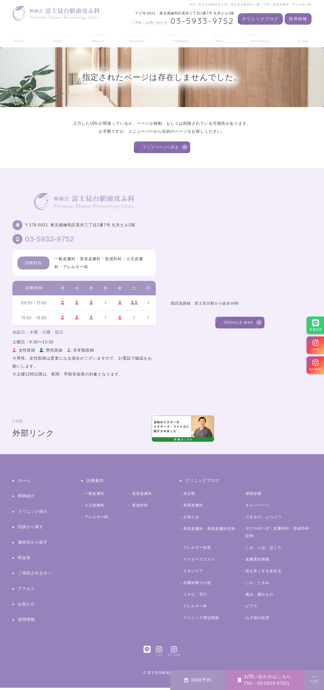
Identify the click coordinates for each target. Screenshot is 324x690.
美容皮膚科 (142, 496)
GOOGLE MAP (238, 326)
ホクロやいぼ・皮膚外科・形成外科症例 (277, 534)
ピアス (251, 608)
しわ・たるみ (257, 585)
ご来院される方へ (260, 38)
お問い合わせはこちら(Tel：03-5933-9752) (264, 680)
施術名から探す (181, 38)
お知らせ (26, 606)
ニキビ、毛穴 (195, 597)
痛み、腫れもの (259, 597)
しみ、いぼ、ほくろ (263, 550)
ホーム (18, 38)
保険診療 (253, 496)
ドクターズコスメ (199, 562)
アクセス (303, 38)
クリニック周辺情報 (201, 620)
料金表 (219, 38)
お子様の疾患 (257, 620)
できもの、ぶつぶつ (263, 519)
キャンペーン (257, 507)
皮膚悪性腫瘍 (257, 562)
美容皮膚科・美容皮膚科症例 (209, 531)
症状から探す (136, 38)
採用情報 (298, 19)
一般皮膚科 (94, 496)
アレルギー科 (96, 519)
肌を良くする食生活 (263, 573)
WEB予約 (197, 680)
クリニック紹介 (57, 38)
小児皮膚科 (94, 507)
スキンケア (193, 573)
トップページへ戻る (160, 148)
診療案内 (97, 38)
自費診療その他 (197, 585)
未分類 (189, 496)
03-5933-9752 (49, 241)
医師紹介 (26, 498)
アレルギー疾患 (197, 550)
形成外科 (140, 507)
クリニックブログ (260, 19)
